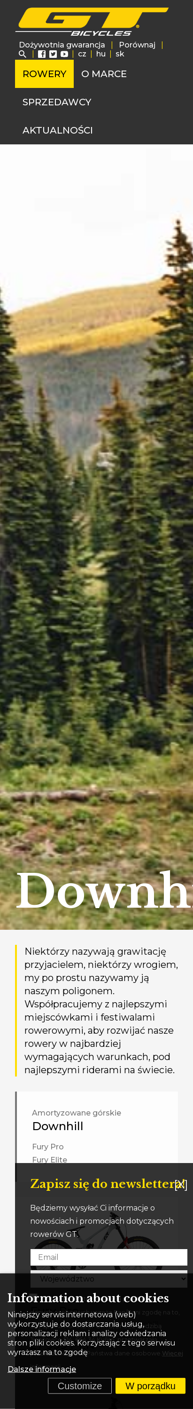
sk (120, 53)
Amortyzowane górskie (76, 1112)
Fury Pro (48, 1146)
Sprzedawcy (57, 102)
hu (101, 53)
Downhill (58, 1126)
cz (82, 53)
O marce (104, 73)
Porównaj (137, 44)
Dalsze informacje (42, 1369)
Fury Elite (49, 1160)
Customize (80, 1386)
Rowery (44, 73)
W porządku (150, 1386)
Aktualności (58, 130)
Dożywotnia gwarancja (62, 44)
